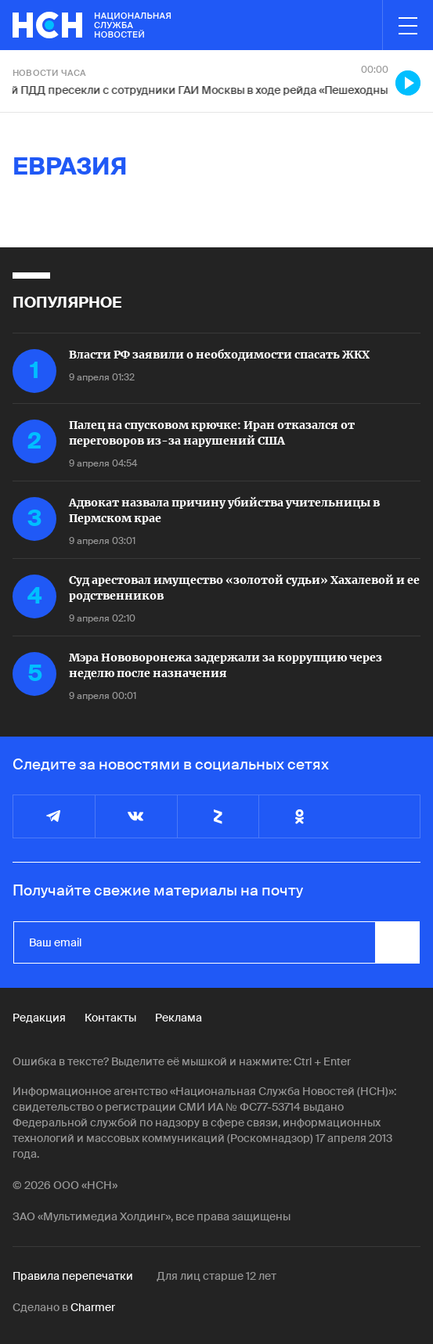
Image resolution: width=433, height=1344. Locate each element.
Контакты (110, 1018)
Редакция (39, 1018)
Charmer (92, 1307)
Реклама (178, 1018)
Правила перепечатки (73, 1276)
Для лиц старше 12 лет (216, 1276)
